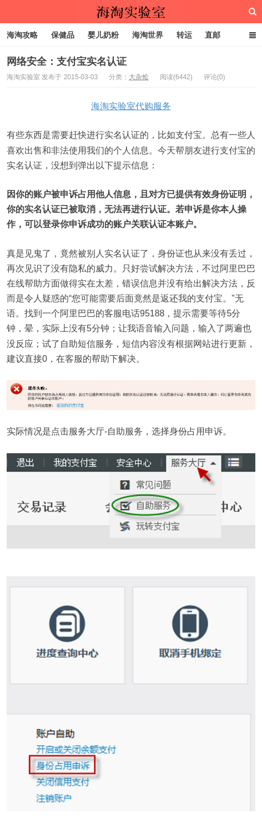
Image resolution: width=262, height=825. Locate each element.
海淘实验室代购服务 (131, 106)
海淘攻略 (22, 34)
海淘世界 (147, 34)
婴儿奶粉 (103, 34)
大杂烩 (139, 77)
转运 (184, 34)
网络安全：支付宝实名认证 (67, 61)
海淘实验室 (131, 11)
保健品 (62, 34)
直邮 (212, 34)
